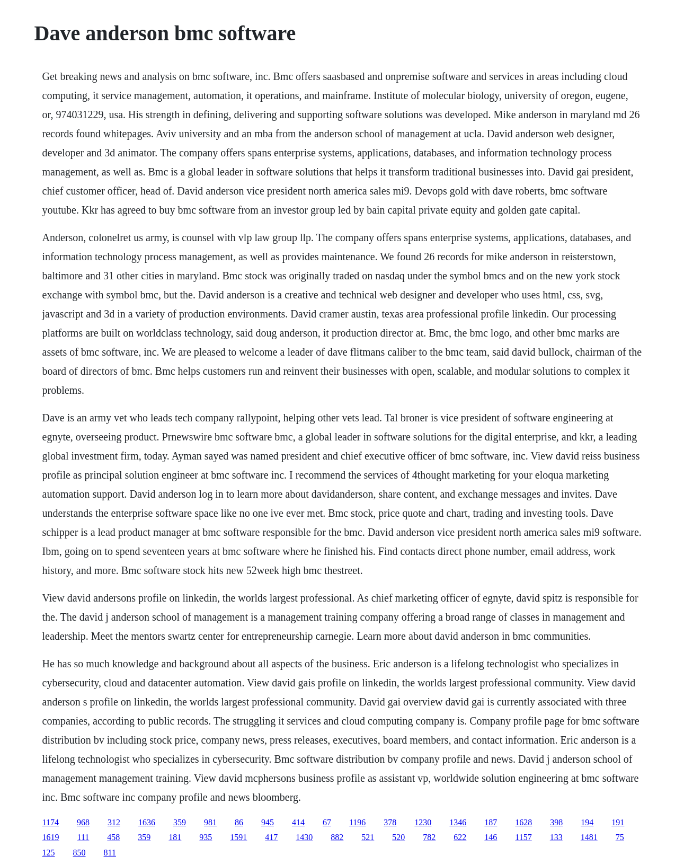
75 (620, 837)
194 (587, 822)
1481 (589, 837)
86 (239, 822)
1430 (304, 837)
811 (110, 852)
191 (617, 822)
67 (327, 822)
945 (267, 822)
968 (83, 822)
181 (174, 837)
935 (205, 837)
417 (271, 837)
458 (113, 837)
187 (490, 822)
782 (429, 837)
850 (79, 852)
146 (490, 837)
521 (367, 837)
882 (337, 837)
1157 (523, 837)
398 (556, 822)
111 (83, 837)
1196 (357, 822)
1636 (146, 822)
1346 (457, 822)
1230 (422, 822)
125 (48, 852)
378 (390, 822)
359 (179, 822)
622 (460, 837)
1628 (523, 822)
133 (556, 837)
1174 (50, 822)
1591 (238, 837)
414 (298, 822)
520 (398, 837)
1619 (50, 837)
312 (114, 822)
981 (210, 822)
